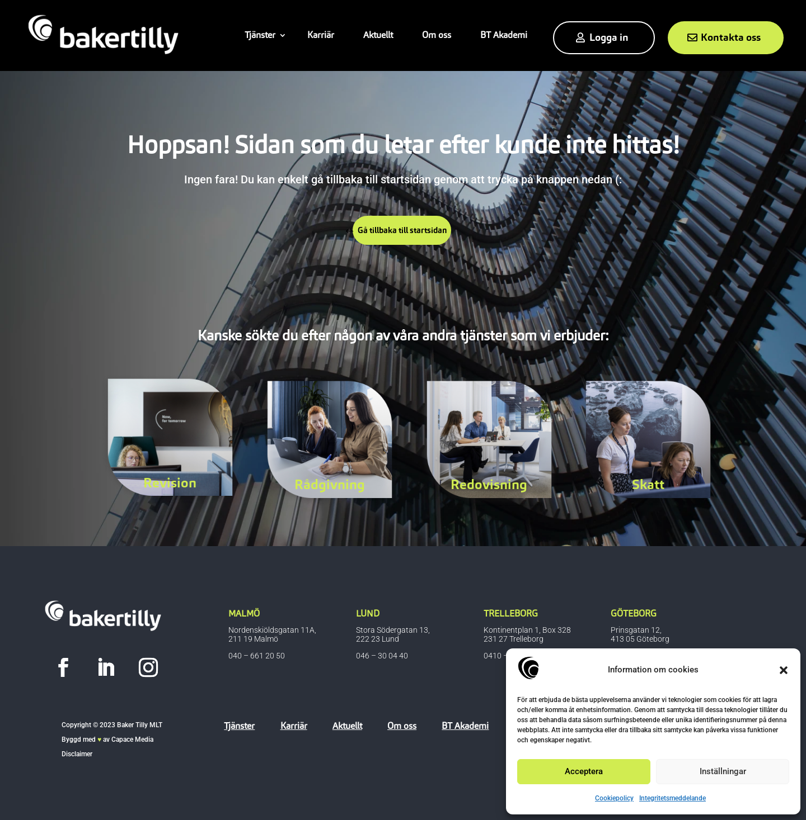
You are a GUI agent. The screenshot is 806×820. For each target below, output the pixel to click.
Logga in (609, 37)
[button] (783, 670)
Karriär (320, 35)
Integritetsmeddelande (672, 798)
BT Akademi (503, 35)
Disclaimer (77, 754)
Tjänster (260, 35)
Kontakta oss (731, 37)
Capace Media (132, 739)
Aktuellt (378, 35)
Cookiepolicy (614, 798)
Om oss (436, 35)
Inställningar (723, 771)
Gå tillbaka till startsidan (406, 232)
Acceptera (584, 771)
